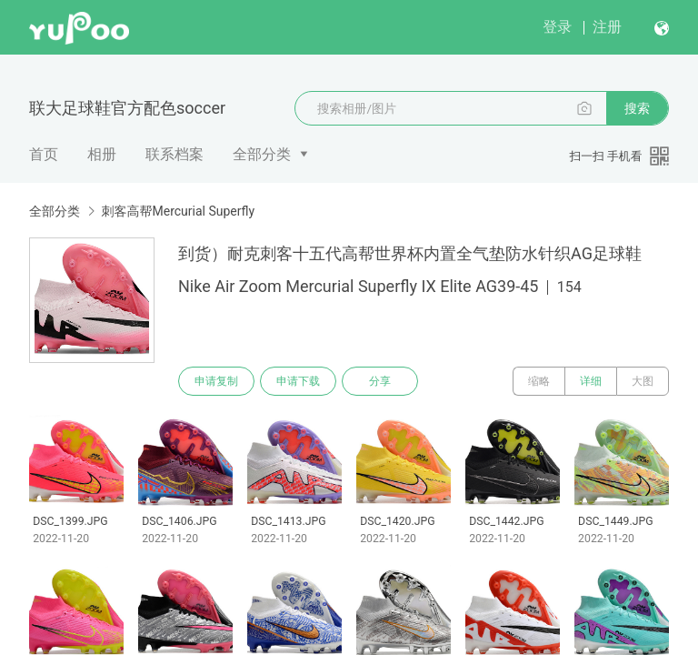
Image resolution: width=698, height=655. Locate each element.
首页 (43, 154)
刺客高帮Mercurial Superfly (177, 211)
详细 (591, 381)
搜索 (637, 108)
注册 (607, 26)
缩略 (539, 381)
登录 (557, 26)
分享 (380, 381)
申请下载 (298, 381)
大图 (642, 381)
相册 (101, 154)
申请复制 (216, 381)
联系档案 (174, 154)
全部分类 (262, 154)
